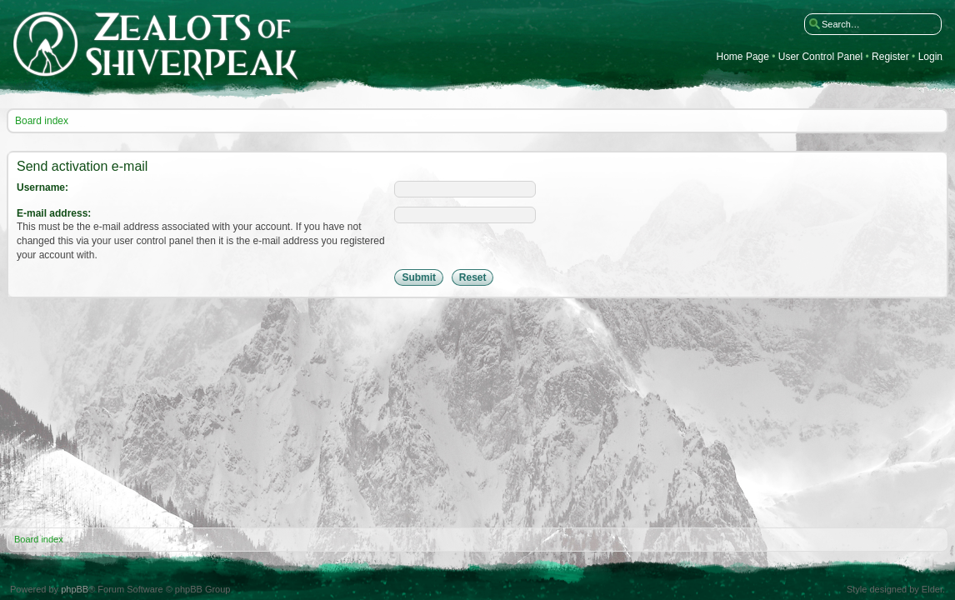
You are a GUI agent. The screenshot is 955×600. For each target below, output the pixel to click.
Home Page (743, 57)
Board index (41, 121)
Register (890, 57)
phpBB (74, 589)
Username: (42, 187)
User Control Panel (820, 57)
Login (930, 57)
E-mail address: (54, 213)
